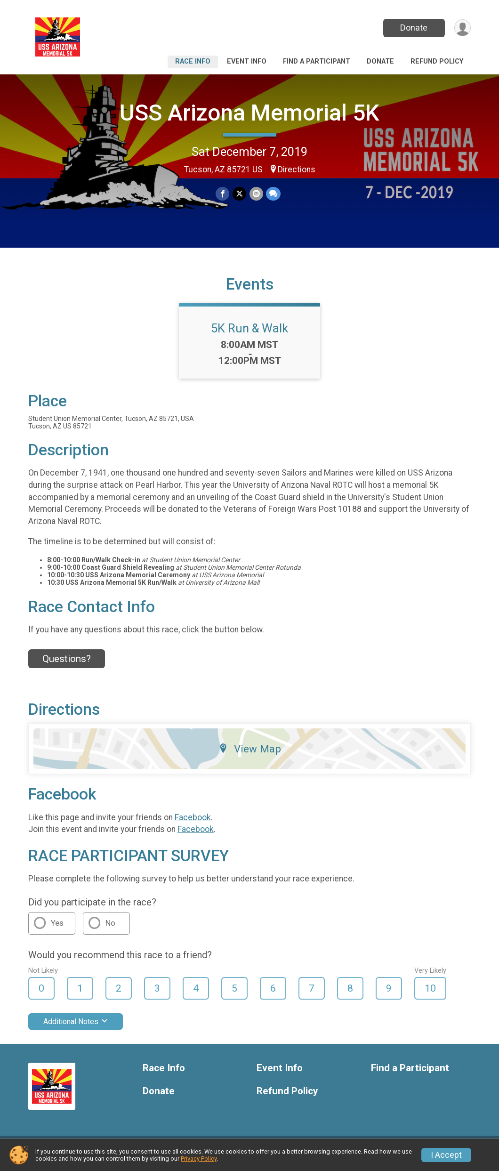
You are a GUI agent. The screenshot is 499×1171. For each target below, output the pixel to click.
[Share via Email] (256, 194)
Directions (296, 169)
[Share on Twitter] (239, 194)
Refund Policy (436, 61)
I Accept (446, 1155)
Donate (413, 27)
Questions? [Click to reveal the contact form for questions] (66, 664)
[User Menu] (462, 28)
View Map (249, 754)
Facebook (193, 823)
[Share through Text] (273, 194)
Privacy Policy (199, 1158)
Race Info (192, 61)
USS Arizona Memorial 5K (249, 112)
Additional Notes (75, 1027)
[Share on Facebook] (223, 194)
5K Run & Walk (249, 334)
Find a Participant (316, 61)
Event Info (246, 61)
